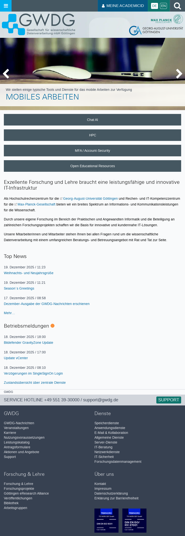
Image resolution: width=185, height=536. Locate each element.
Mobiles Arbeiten (42, 98)
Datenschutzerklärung (111, 493)
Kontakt (100, 484)
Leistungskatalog (17, 442)
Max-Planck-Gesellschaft (36, 204)
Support (168, 399)
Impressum (103, 488)
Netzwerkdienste (107, 452)
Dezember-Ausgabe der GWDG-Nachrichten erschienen (47, 304)
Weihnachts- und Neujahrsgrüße (28, 273)
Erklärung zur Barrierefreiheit (116, 498)
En (163, 6)
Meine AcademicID (123, 6)
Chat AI (92, 120)
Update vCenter (16, 358)
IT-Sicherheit (104, 457)
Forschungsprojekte (19, 488)
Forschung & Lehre (18, 484)
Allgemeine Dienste (109, 437)
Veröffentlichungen (18, 498)
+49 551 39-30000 (61, 399)
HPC (92, 135)
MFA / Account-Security (92, 150)
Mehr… (9, 313)
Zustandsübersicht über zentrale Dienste (35, 382)
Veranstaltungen (16, 428)
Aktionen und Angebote (21, 452)
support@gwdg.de (100, 399)
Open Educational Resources (92, 166)
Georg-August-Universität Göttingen (90, 198)
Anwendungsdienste (109, 428)
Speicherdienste (106, 423)
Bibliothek (11, 503)
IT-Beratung (103, 447)
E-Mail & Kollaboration (111, 433)
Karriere (10, 433)
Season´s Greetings (19, 288)
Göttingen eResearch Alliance (26, 493)
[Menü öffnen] (6, 6)
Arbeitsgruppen (15, 508)
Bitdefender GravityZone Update (28, 342)
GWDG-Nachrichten (19, 423)
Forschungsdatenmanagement (117, 461)
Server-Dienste (105, 442)
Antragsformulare (17, 447)
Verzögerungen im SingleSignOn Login (33, 373)
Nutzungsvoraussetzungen (24, 437)
